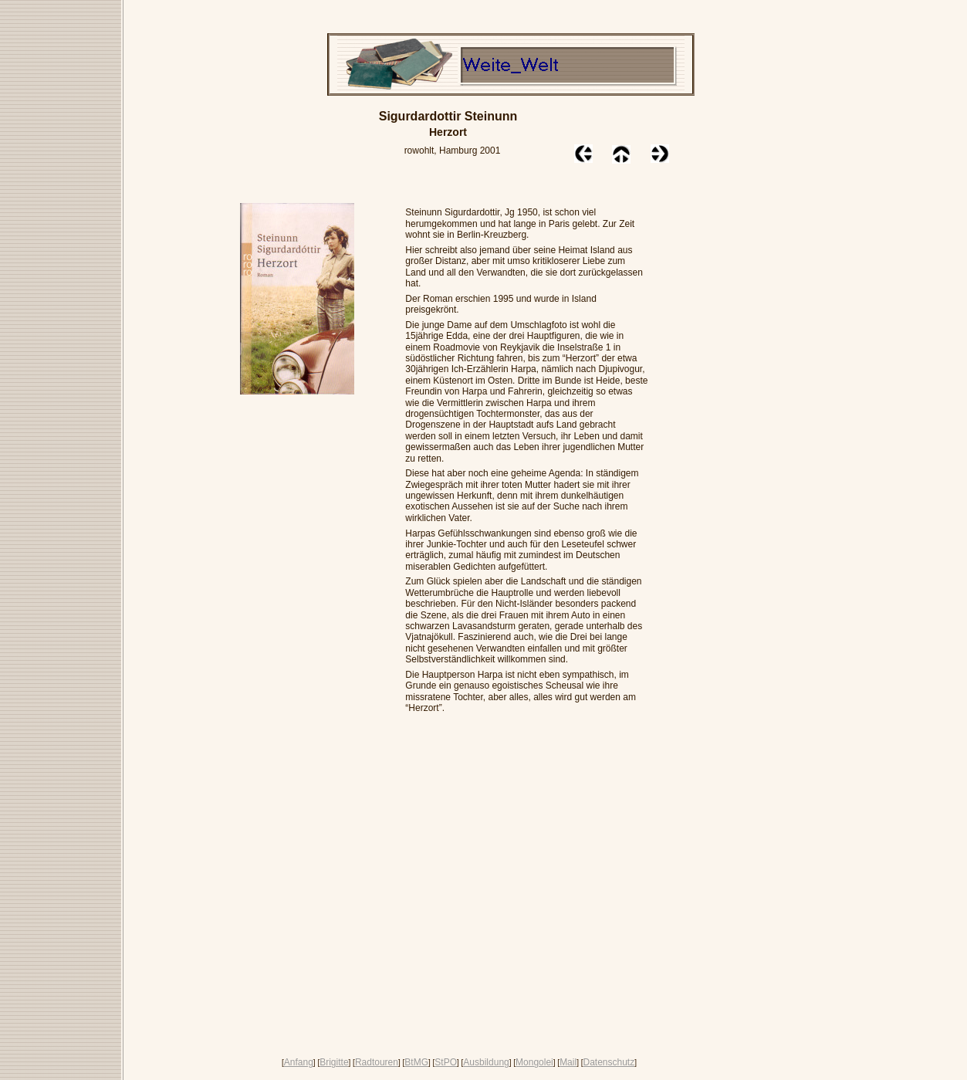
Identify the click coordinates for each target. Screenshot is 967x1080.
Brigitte (334, 1062)
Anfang (298, 1062)
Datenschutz (608, 1062)
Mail (568, 1062)
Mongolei (534, 1062)
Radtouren (376, 1062)
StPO (445, 1062)
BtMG (416, 1062)
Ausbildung (486, 1062)
